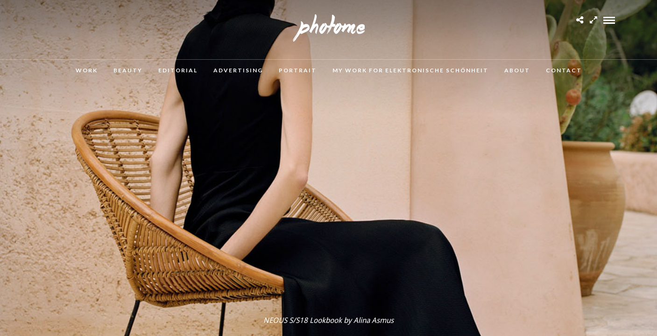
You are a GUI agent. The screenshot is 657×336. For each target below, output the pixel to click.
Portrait (298, 70)
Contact (564, 70)
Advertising (238, 70)
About (517, 70)
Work (87, 70)
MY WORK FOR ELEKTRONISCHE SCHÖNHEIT (410, 70)
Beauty (127, 70)
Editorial (178, 70)
